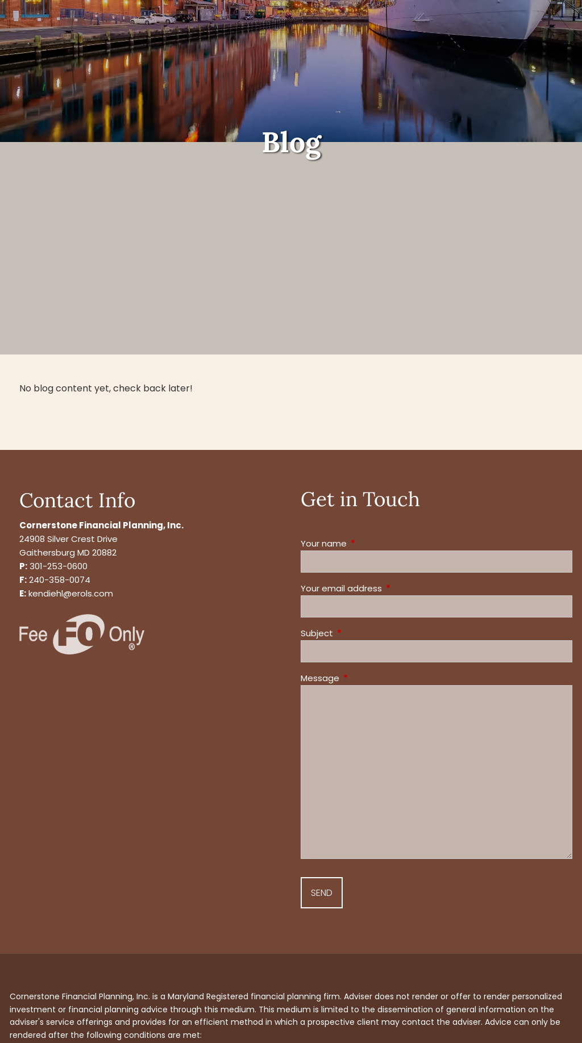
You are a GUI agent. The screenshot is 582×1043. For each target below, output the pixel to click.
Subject (360, 633)
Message (363, 678)
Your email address (385, 588)
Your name (367, 543)
